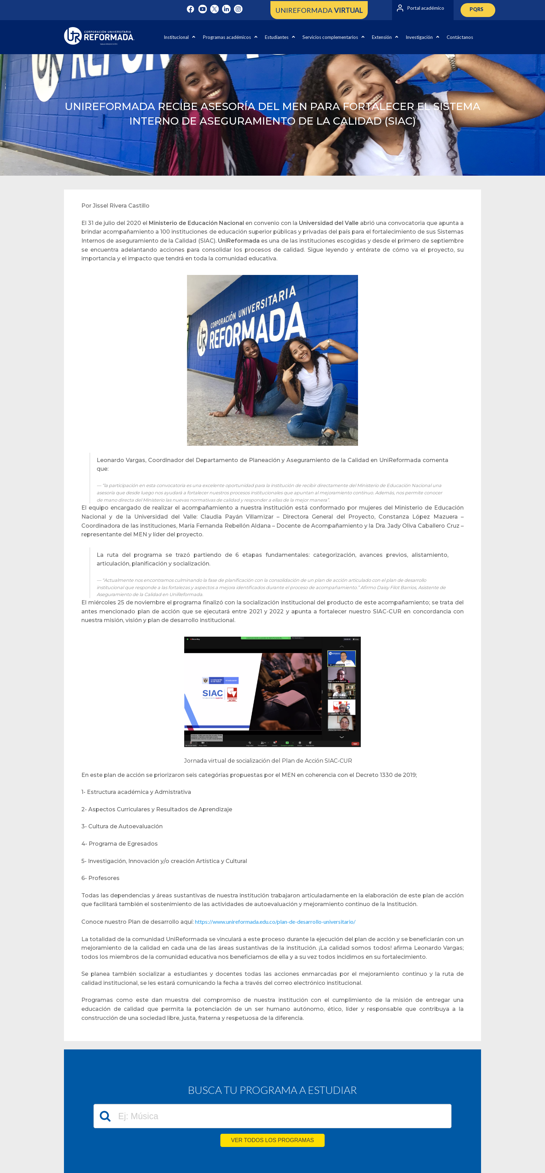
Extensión (385, 37)
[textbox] (272, 1116)
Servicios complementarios (333, 37)
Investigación (422, 37)
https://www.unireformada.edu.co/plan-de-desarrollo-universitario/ (275, 921)
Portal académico (425, 8)
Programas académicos (230, 37)
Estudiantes (280, 37)
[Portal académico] (400, 8)
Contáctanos (460, 37)
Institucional (179, 37)
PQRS (476, 9)
